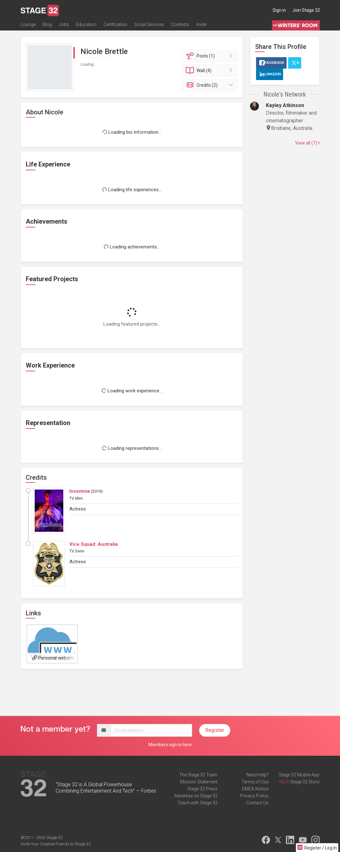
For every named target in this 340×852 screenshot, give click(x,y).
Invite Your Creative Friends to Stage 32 (56, 844)
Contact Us (257, 802)
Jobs (64, 24)
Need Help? (257, 774)
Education (86, 24)
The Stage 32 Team (198, 774)
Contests (180, 24)
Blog (47, 24)
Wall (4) (210, 70)
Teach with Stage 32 (197, 802)
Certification (115, 24)
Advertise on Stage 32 (196, 795)
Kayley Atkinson (285, 105)
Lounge (28, 24)
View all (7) (307, 142)
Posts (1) (210, 56)
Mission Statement (199, 781)
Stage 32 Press (202, 788)
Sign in (279, 10)
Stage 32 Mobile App (299, 774)
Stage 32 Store (304, 781)
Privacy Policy (254, 795)
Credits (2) (210, 85)
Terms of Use (254, 781)
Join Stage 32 (306, 10)
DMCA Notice (255, 788)
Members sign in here (170, 744)
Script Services (149, 24)
